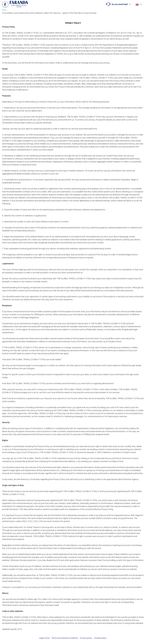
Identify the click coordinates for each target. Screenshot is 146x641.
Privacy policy (86, 638)
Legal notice (44, 638)
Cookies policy (100, 638)
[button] (118, 4)
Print (4, 10)
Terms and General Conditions (64, 638)
